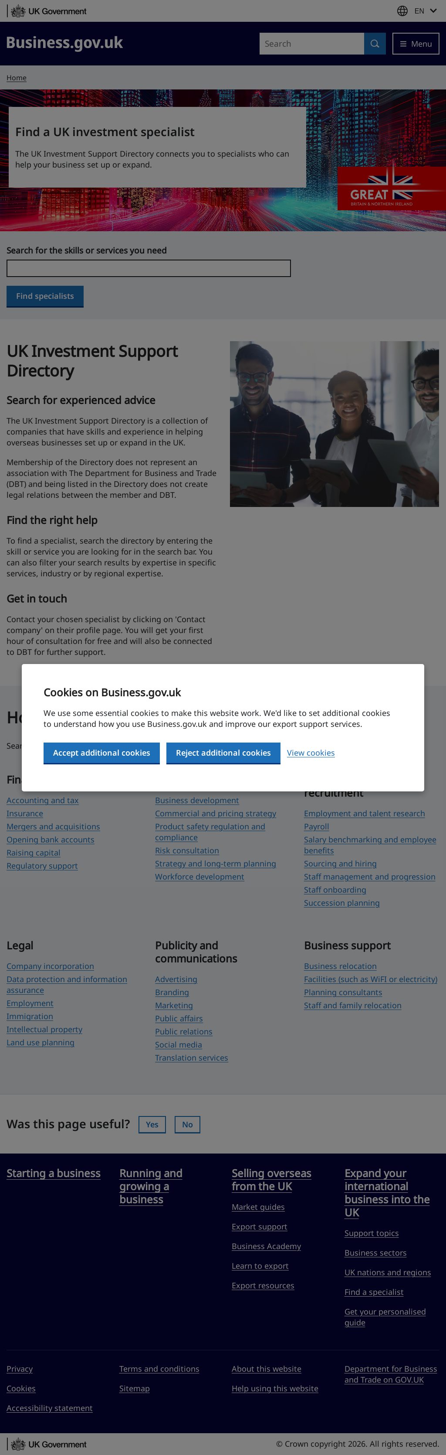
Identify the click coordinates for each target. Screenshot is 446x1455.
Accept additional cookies (101, 752)
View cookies (311, 752)
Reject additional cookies (223, 752)
